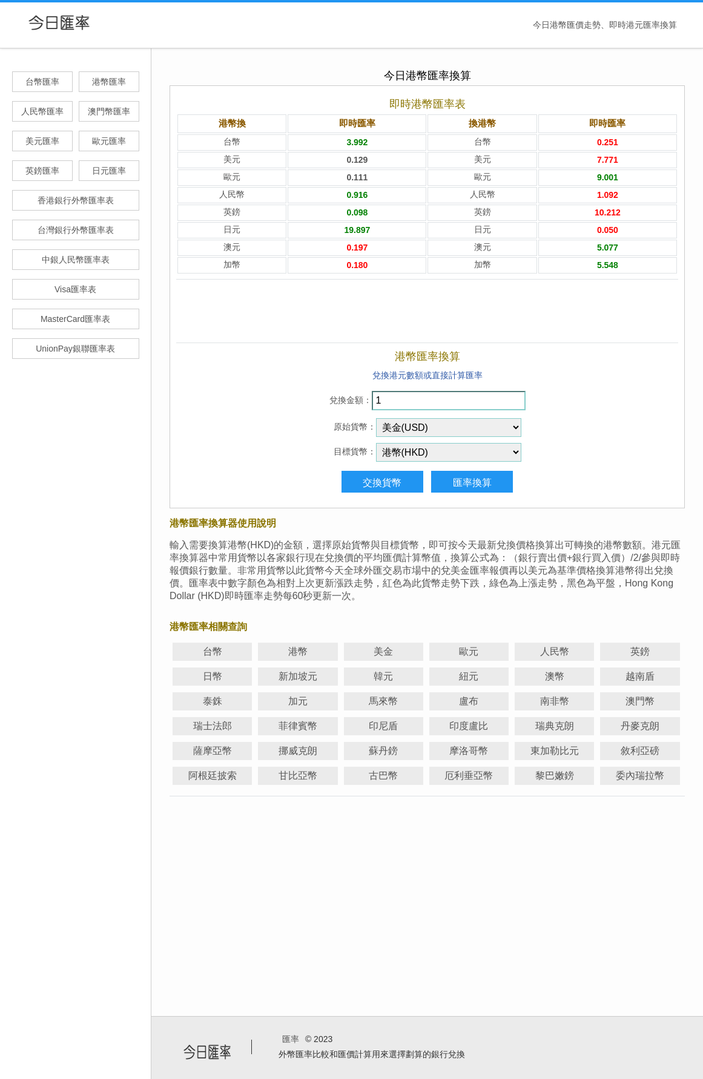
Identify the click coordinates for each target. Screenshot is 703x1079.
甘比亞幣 (298, 775)
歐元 (468, 651)
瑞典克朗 (554, 726)
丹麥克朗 (640, 726)
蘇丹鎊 (383, 751)
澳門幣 (640, 701)
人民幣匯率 (42, 111)
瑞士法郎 (212, 726)
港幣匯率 (109, 82)
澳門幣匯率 (109, 111)
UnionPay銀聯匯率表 (75, 348)
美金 (383, 651)
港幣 (298, 651)
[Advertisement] (427, 311)
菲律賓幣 (298, 726)
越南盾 (640, 676)
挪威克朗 (298, 751)
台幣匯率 (42, 82)
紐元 (468, 676)
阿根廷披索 (212, 775)
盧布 (468, 701)
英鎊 (640, 651)
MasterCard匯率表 (75, 319)
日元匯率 (109, 170)
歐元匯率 (109, 141)
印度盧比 (468, 726)
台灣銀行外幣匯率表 (76, 230)
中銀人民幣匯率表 (76, 259)
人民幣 (554, 651)
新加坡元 (298, 676)
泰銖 (212, 701)
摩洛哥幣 (468, 751)
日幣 (212, 676)
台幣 (212, 651)
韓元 (383, 676)
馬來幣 (383, 701)
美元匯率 (42, 141)
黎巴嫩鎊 (554, 775)
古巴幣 (383, 775)
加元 (298, 701)
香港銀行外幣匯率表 (76, 200)
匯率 (290, 1039)
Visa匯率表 (75, 289)
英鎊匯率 (42, 170)
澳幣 (554, 676)
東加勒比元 (554, 751)
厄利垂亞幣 (468, 775)
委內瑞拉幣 (640, 775)
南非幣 (554, 701)
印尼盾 (383, 726)
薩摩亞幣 (212, 751)
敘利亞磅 (640, 751)
